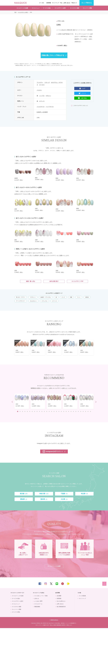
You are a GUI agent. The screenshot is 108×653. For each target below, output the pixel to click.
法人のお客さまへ (61, 626)
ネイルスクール (38, 628)
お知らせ (36, 623)
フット (78, 297)
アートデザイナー (20, 301)
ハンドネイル (50, 106)
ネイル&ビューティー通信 (41, 620)
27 (80, 411)
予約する (86, 3)
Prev (13, 402)
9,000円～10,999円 (42, 112)
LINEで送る (84, 98)
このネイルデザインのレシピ (80, 105)
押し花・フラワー (20, 297)
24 (73, 411)
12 (44, 411)
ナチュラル (44, 301)
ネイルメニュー (36, 8)
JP (40, 2)
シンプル (41, 95)
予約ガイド (74, 2)
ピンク (63, 297)
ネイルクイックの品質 (22, 8)
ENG (43, 2)
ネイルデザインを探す (60, 8)
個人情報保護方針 (61, 631)
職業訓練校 (37, 631)
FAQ (61, 2)
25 (75, 411)
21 (66, 411)
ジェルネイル (40, 106)
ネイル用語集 (82, 620)
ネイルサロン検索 (74, 8)
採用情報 (48, 2)
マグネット (33, 297)
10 (39, 411)
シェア (83, 88)
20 (63, 411)
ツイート (83, 93)
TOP (104, 609)
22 (68, 411)
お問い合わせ (66, 2)
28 (83, 411)
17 (56, 411)
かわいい (48, 95)
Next (95, 402)
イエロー (39, 90)
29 (85, 411)
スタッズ (47, 82)
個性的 (87, 297)
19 (61, 411)
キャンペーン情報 (87, 8)
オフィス (41, 101)
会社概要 (59, 620)
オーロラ (41, 84)
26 (78, 411)
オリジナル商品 (16, 637)
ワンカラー (40, 82)
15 (51, 411)
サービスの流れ (47, 8)
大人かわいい (33, 301)
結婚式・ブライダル (46, 297)
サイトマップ (55, 2)
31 (90, 411)
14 (49, 411)
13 (46, 411)
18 (58, 411)
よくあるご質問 (38, 626)
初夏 (71, 297)
